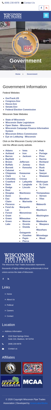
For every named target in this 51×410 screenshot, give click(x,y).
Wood (42, 238)
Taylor (42, 187)
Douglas (9, 193)
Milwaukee (24, 218)
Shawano (44, 176)
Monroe (26, 221)
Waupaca (44, 224)
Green (8, 218)
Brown (8, 162)
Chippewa (10, 173)
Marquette (24, 207)
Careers (10, 310)
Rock (42, 165)
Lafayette (27, 182)
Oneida (26, 227)
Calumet (9, 170)
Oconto (26, 224)
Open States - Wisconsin (18, 125)
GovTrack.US (12, 98)
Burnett (9, 167)
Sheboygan (42, 182)
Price (42, 156)
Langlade (27, 184)
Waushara (41, 230)
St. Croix (43, 184)
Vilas (41, 199)
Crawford (10, 182)
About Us (11, 299)
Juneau (26, 165)
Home (17, 74)
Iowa (24, 150)
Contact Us (29, 3)
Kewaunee (24, 173)
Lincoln (26, 187)
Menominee (25, 213)
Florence (10, 204)
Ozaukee (26, 235)
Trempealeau (43, 193)
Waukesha (41, 221)
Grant (8, 215)
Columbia (10, 179)
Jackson (26, 156)
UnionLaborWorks (39, 403)
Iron (24, 153)
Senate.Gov (11, 107)
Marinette (27, 201)
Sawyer (43, 173)
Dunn (8, 196)
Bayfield (9, 159)
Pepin (25, 238)
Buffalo (9, 165)
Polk (41, 150)
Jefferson (24, 162)
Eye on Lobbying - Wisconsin (20, 137)
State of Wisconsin (15, 120)
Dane (8, 184)
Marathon (24, 199)
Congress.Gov (12, 101)
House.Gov (11, 104)
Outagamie (25, 232)
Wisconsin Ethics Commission (21, 134)
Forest (8, 213)
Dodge (8, 187)
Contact (10, 316)
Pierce (25, 241)
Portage (43, 153)
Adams (9, 150)
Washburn (41, 210)
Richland (44, 162)
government (32, 74)
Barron (9, 156)
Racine (42, 159)
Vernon (43, 196)
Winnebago (42, 235)
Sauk (41, 170)
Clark (8, 176)
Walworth (41, 204)
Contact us (12, 349)
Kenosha (27, 167)
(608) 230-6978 (11, 3)
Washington (42, 215)
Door (7, 190)
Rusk (42, 167)
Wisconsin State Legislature (19, 122)
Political (10, 305)
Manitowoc (25, 193)
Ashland (9, 153)
